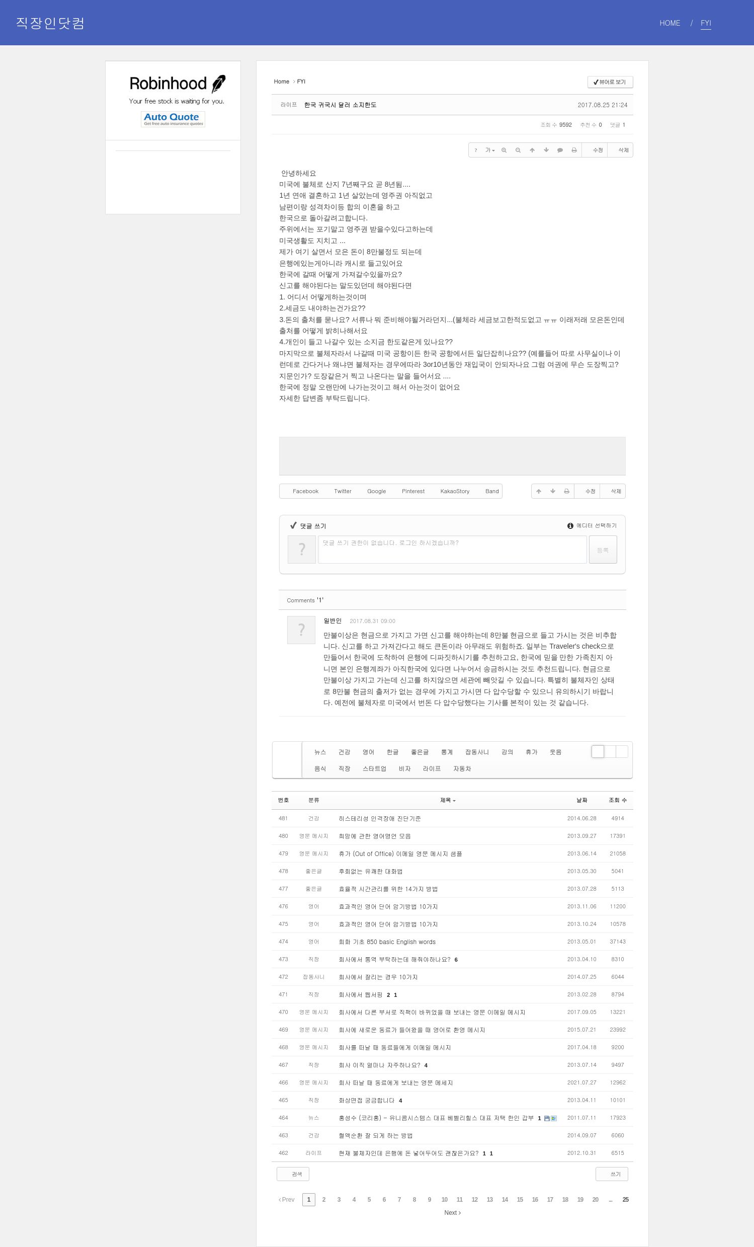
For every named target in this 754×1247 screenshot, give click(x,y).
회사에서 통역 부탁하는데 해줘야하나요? (396, 959)
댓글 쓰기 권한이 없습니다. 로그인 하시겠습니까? (390, 542)
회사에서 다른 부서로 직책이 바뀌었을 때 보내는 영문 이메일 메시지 (432, 1011)
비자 (404, 768)
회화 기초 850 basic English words (387, 941)
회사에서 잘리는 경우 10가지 (378, 976)
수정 (594, 150)
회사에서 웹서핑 (362, 994)
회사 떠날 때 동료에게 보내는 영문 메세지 (396, 1082)
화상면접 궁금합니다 (368, 1100)
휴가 (531, 751)
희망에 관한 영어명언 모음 (375, 835)
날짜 (582, 800)
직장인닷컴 (50, 23)
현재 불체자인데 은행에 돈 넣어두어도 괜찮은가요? (409, 1152)
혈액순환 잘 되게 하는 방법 (376, 1135)
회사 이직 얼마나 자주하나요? (381, 1064)
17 (550, 1199)
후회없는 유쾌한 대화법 (371, 871)
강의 (507, 751)
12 (474, 1199)
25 (625, 1199)
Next (453, 1212)
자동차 (462, 768)
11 (459, 1199)
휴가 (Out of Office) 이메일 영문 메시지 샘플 (400, 853)
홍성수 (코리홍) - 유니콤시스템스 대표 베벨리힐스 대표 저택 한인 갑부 (437, 1117)
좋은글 (419, 751)
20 (595, 1199)
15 (520, 1199)
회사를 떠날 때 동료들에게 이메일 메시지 (395, 1047)
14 (505, 1199)
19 (580, 1199)
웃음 (555, 751)
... (610, 1199)
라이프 (432, 768)
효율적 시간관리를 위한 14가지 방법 (388, 888)
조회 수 (618, 800)
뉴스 (320, 751)
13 (489, 1199)
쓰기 (611, 1174)
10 (444, 1199)
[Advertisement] (452, 455)
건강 (344, 751)
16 (535, 1199)
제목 (448, 800)
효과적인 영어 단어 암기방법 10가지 (388, 906)
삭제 (620, 150)
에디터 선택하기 (592, 525)
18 (565, 1199)
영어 (368, 751)
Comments (305, 600)
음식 (320, 768)
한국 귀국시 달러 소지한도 (340, 104)
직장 (344, 768)
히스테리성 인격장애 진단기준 (380, 818)
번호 (283, 800)
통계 (447, 751)
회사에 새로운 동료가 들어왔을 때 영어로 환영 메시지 (412, 1029)
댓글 (610, 622)
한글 (392, 751)
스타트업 (374, 768)
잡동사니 (477, 751)
